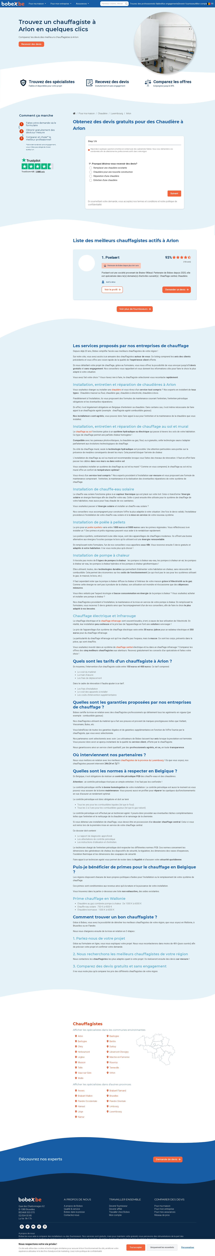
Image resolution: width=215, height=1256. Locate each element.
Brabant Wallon (83, 1095)
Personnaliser (187, 1247)
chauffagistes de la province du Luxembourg (142, 760)
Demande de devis (168, 1159)
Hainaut (80, 1106)
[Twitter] (28, 1226)
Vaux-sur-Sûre (83, 1072)
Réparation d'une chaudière (106, 176)
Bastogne (113, 1035)
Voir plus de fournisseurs (135, 308)
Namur (79, 1116)
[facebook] (22, 1226)
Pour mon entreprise (164, 1208)
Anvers (79, 1090)
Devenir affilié (115, 1208)
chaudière (116, 389)
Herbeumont (82, 1051)
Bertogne (81, 1041)
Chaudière (103, 113)
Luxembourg (117, 113)
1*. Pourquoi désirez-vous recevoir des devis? (113, 164)
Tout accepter (136, 1247)
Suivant (175, 193)
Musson (80, 1062)
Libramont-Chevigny (118, 1051)
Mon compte (115, 1214)
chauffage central (124, 647)
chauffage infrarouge (111, 620)
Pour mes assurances (164, 1211)
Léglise (80, 1057)
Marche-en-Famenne (118, 1057)
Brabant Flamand (116, 1090)
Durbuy (111, 1046)
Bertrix (111, 1041)
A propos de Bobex (73, 1205)
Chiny (79, 1046)
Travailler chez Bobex (119, 1211)
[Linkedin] (45, 1226)
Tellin (79, 1067)
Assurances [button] (81, 3)
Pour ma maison (87, 113)
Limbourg (113, 1106)
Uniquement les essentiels (162, 1247)
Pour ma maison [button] (36, 3)
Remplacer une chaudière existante (110, 168)
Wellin (79, 1077)
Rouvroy (112, 1062)
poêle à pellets (95, 527)
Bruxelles (112, 1095)
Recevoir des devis (31, 44)
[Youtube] (33, 1226)
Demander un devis (177, 289)
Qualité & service (72, 1208)
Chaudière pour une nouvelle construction (113, 172)
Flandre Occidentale (86, 1100)
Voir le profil (113, 289)
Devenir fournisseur (118, 1205)
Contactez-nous (71, 1214)
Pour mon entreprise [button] (60, 3)
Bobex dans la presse (74, 1211)
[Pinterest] (39, 1226)
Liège (79, 1111)
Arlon (79, 1035)
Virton (111, 1072)
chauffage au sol (84, 431)
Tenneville (113, 1067)
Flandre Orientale (116, 1100)
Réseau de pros (162, 1214)
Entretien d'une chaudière (105, 180)
